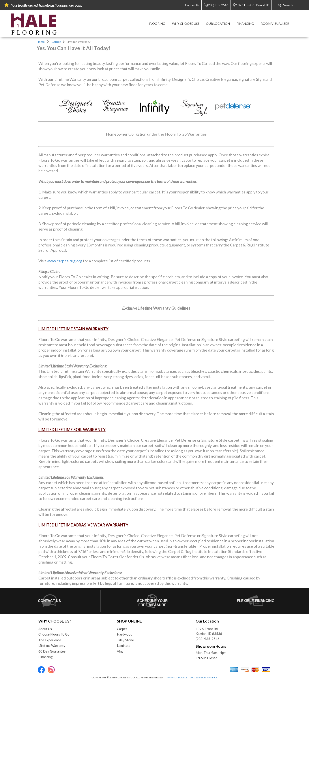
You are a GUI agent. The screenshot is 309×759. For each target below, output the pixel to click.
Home (41, 42)
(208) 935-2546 (207, 716)
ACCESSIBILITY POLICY (203, 754)
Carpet (56, 42)
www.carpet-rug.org (64, 337)
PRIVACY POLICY (177, 754)
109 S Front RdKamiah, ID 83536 (209, 708)
